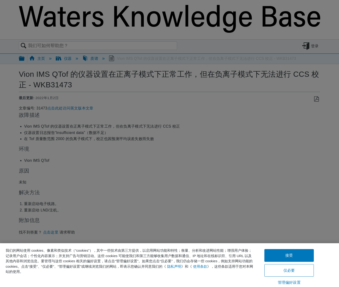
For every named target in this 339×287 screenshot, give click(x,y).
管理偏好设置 (289, 282)
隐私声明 (174, 266)
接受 (289, 255)
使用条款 (200, 266)
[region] (169, 265)
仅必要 (289, 270)
